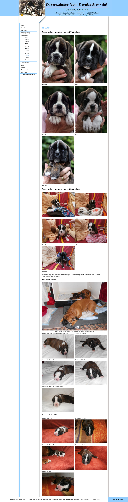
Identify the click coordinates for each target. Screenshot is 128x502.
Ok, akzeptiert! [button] (118, 499)
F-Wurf (27, 51)
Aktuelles (23, 28)
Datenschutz (24, 70)
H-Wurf (27, 55)
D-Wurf (27, 46)
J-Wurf (27, 60)
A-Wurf (27, 39)
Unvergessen (25, 62)
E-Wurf (27, 48)
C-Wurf (27, 44)
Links (22, 65)
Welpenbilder (25, 35)
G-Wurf (27, 53)
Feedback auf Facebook (28, 74)
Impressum (24, 72)
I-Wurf (26, 57)
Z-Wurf (27, 37)
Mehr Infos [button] (96, 499)
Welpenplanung (25, 32)
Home (22, 25)
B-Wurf (27, 41)
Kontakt (23, 67)
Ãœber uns (24, 30)
